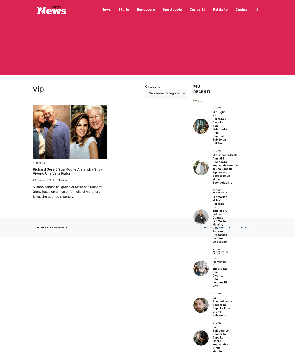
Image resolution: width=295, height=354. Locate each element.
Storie (123, 9)
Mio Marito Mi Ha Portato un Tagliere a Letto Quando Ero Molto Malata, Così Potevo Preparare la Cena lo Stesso (219, 219)
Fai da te (220, 9)
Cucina (241, 9)
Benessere (146, 9)
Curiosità (197, 9)
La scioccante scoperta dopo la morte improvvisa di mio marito (220, 339)
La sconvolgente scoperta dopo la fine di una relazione (222, 306)
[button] (256, 9)
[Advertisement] (147, 48)
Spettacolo (172, 9)
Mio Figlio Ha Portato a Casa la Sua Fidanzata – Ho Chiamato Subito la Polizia (219, 127)
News (106, 9)
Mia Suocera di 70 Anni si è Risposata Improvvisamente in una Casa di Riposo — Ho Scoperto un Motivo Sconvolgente (225, 168)
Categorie (152, 86)
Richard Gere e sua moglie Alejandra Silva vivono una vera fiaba (67, 171)
